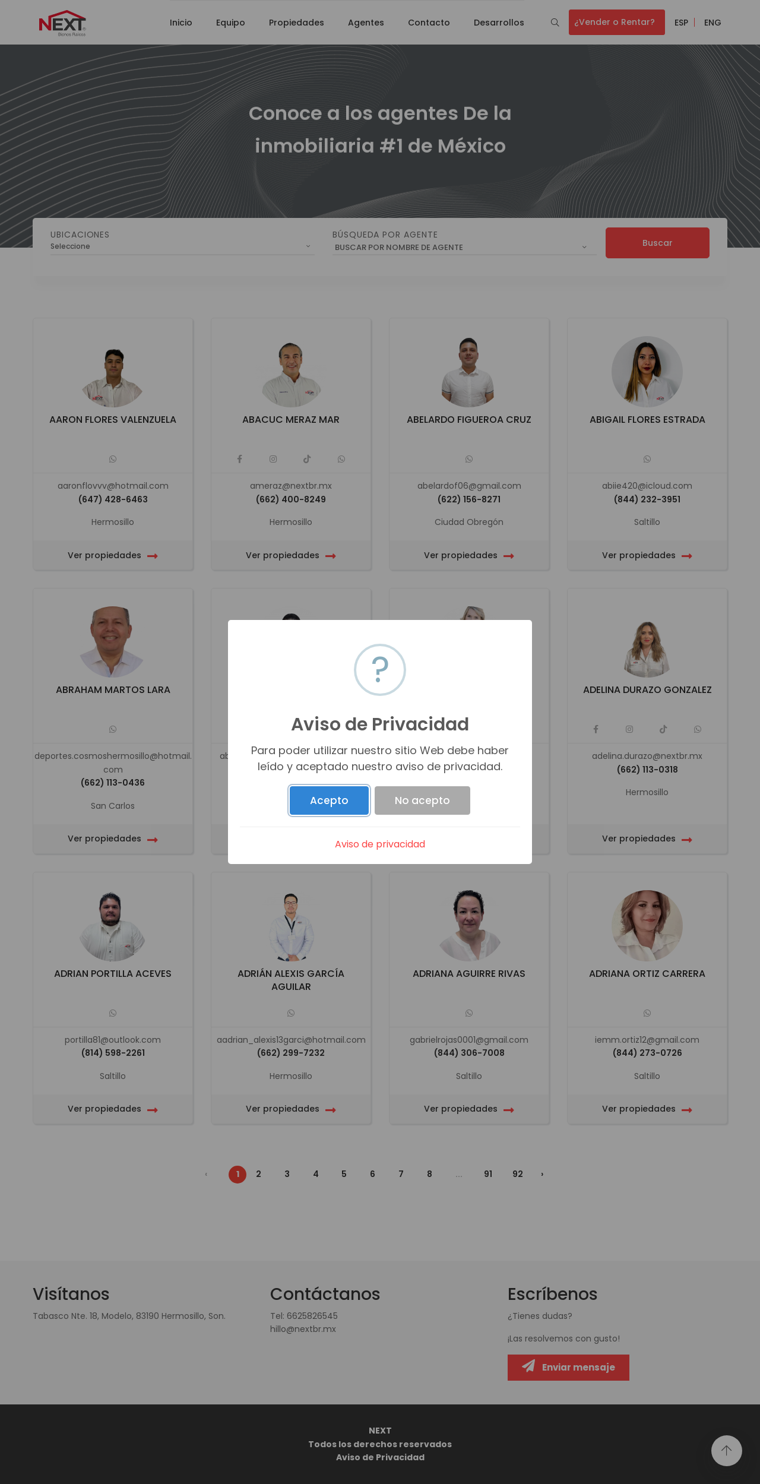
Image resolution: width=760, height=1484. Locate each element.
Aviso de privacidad (380, 844)
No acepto (422, 800)
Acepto (329, 800)
